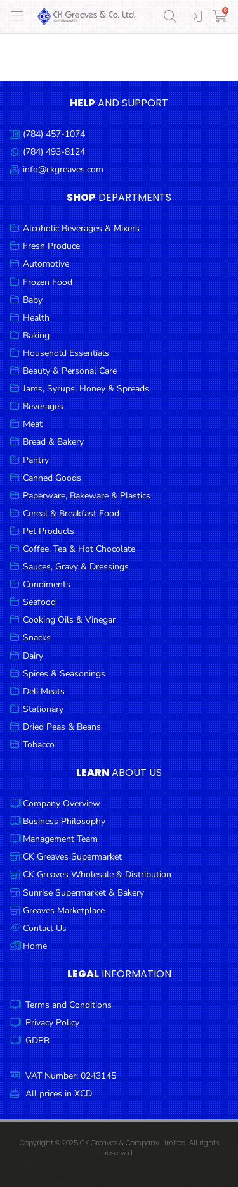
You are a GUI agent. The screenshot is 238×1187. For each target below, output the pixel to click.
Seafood (39, 602)
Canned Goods (52, 478)
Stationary (43, 709)
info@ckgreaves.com (63, 169)
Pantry (36, 460)
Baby (33, 300)
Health (36, 318)
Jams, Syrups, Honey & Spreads (86, 389)
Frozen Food (47, 282)
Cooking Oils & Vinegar (69, 620)
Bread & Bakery (53, 442)
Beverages (43, 406)
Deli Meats (44, 691)
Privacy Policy (52, 1023)
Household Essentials (66, 353)
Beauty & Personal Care (70, 371)
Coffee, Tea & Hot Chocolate (79, 549)
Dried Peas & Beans (62, 727)
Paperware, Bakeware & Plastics (86, 496)
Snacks (37, 638)
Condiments (46, 584)
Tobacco (39, 745)
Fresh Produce (51, 246)
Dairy (33, 656)
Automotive (46, 264)
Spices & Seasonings (64, 674)
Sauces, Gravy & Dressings (76, 567)
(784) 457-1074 (54, 134)
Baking (36, 335)
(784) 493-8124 (54, 152)
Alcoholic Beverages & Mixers (81, 228)
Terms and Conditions (68, 1005)
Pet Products (48, 531)
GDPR (37, 1040)
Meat (33, 424)
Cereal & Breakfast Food (71, 513)
